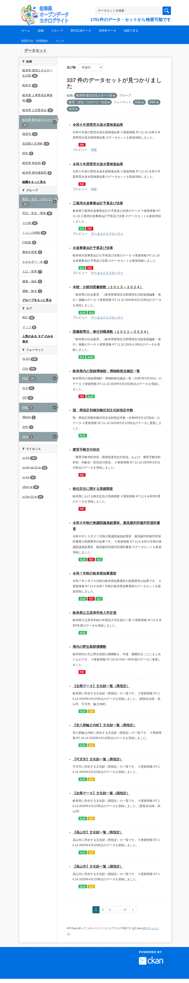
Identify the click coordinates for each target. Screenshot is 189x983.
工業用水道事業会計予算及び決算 (98, 203)
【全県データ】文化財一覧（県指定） (101, 686)
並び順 (71, 67)
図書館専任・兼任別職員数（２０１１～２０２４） (111, 331)
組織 (41, 30)
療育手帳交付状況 (86, 449)
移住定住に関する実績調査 (93, 489)
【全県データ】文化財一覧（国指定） (101, 793)
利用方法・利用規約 (34, 41)
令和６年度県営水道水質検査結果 (98, 125)
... (117, 909)
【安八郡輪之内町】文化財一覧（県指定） (104, 725)
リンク (59, 41)
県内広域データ (81, 30)
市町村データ (107, 30)
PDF (82, 144)
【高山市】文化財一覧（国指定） (98, 866)
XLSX (82, 312)
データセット (35, 50)
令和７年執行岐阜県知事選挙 (94, 573)
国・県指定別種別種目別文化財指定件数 (103, 410)
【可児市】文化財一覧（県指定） (98, 759)
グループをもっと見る (37, 300)
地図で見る (131, 30)
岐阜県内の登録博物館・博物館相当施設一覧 (106, 371)
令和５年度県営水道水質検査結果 (98, 164)
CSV (91, 711)
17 (125, 909)
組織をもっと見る (34, 182)
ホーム (25, 30)
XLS (82, 228)
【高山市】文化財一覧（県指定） (98, 832)
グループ (57, 30)
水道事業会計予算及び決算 (93, 248)
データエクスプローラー (107, 233)
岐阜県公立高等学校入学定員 (94, 613)
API (134, 928)
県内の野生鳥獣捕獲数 (89, 646)
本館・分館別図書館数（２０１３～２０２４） (108, 287)
